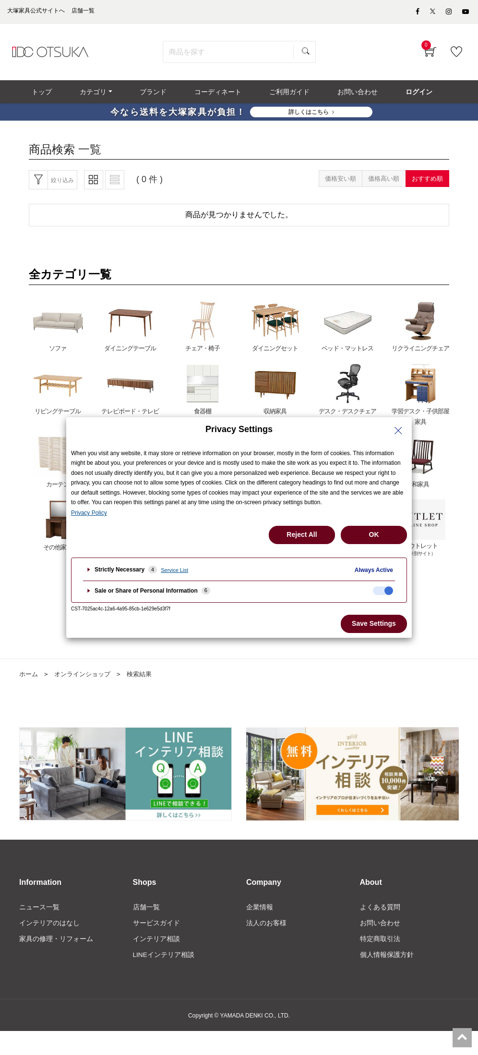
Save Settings (374, 623)
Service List (174, 570)
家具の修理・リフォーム (56, 944)
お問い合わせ (380, 928)
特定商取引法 (380, 944)
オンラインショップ (86, 679)
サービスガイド (156, 928)
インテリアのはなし (49, 928)
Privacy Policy (89, 512)
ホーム (29, 679)
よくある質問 (380, 912)
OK (374, 534)
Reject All (302, 534)
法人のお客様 (266, 928)
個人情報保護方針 (387, 960)
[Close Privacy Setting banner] (398, 430)
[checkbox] (383, 590)
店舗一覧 (146, 912)
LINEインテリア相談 (164, 960)
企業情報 (259, 912)
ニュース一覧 (39, 912)
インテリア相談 (156, 944)
